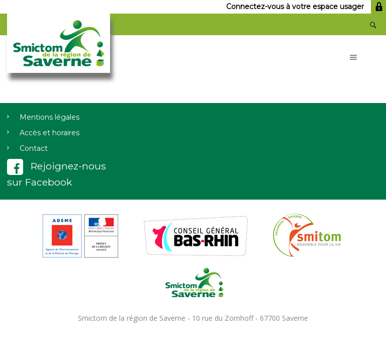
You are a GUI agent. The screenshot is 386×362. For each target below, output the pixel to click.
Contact (34, 148)
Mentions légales (49, 117)
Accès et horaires (49, 132)
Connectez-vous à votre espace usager (306, 6)
